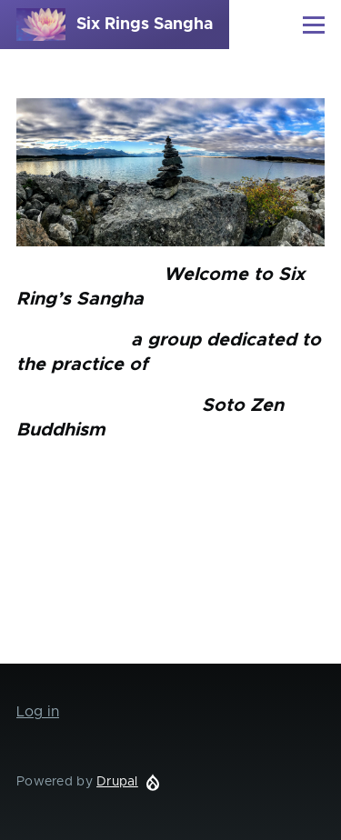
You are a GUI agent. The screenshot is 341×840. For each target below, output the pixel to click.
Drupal (117, 781)
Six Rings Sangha (144, 24)
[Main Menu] (313, 24)
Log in (37, 712)
